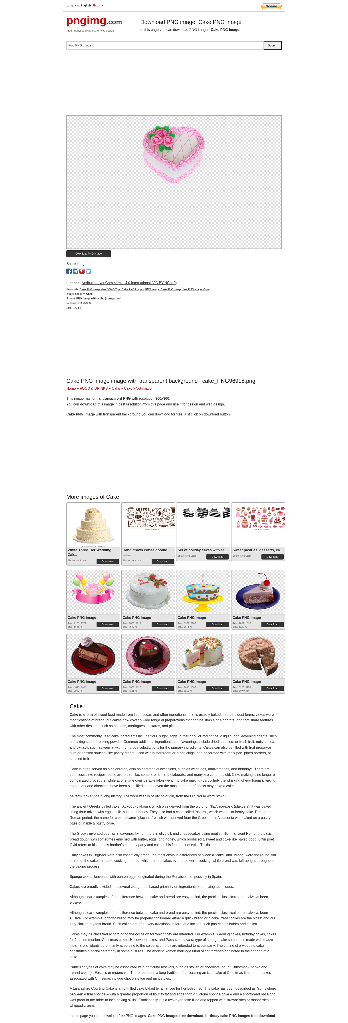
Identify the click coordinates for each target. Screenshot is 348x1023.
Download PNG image (88, 253)
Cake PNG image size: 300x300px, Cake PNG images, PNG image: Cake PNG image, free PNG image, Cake (144, 289)
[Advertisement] (174, 84)
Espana (98, 5)
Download (107, 561)
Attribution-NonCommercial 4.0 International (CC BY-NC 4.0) (129, 283)
